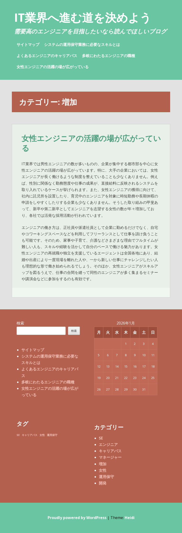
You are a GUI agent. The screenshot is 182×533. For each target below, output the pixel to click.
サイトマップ (28, 44)
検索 (20, 323)
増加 (102, 463)
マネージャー (110, 457)
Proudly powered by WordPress (77, 517)
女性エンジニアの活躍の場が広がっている (53, 66)
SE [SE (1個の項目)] (18, 435)
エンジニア (108, 444)
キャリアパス (110, 450)
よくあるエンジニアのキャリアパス (47, 55)
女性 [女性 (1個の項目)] (42, 435)
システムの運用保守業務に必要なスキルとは (82, 44)
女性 (102, 470)
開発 (102, 483)
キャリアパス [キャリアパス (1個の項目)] (29, 435)
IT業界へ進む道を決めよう (82, 17)
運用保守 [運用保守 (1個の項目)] (52, 435)
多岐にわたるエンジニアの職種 (108, 55)
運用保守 (106, 476)
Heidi (130, 517)
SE (101, 438)
